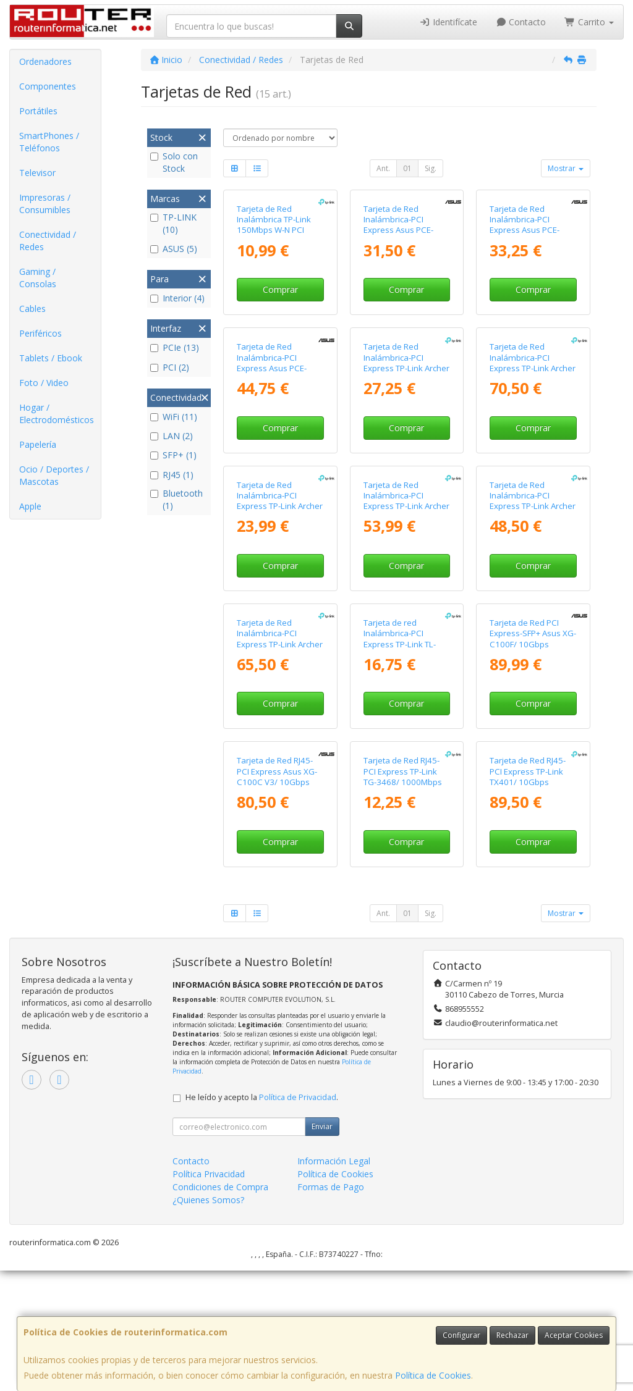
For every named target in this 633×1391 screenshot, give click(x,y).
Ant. (383, 168)
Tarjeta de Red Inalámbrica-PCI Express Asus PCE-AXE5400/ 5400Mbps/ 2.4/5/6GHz (531, 230)
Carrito (589, 22)
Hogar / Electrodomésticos (56, 413)
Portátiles (38, 111)
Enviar (322, 1126)
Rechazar (512, 1335)
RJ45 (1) (171, 475)
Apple (30, 506)
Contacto (521, 22)
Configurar (461, 1335)
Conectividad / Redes (47, 241)
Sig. (430, 168)
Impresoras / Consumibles (44, 203)
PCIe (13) (174, 347)
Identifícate (448, 22)
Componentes (47, 86)
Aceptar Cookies (574, 1335)
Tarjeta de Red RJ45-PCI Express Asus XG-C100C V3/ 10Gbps (277, 771)
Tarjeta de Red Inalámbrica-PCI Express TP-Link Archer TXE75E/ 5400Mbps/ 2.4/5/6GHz (280, 644)
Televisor (37, 173)
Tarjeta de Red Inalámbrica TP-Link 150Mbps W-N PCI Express (274, 224)
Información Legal (333, 1161)
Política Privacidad (208, 1174)
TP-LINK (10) (173, 223)
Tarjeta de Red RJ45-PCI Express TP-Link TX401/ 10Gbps (528, 771)
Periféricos (40, 333)
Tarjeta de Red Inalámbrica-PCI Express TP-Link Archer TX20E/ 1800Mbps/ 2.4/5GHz (280, 506)
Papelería (37, 444)
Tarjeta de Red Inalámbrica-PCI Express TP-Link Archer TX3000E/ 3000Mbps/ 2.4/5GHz (406, 506)
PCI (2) (169, 367)
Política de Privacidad (297, 1097)
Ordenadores (45, 61)
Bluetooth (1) (176, 499)
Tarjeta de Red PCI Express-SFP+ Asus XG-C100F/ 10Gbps (533, 633)
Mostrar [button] (566, 168)
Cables (32, 308)
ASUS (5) (173, 248)
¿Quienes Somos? (208, 1200)
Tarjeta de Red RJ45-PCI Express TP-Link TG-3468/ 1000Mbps (402, 771)
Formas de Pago (330, 1187)
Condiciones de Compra (220, 1187)
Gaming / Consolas (37, 278)
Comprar (280, 289)
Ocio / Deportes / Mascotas (54, 475)
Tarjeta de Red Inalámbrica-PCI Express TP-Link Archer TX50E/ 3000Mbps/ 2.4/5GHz (533, 506)
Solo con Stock (174, 162)
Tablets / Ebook (50, 358)
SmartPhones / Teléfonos (49, 142)
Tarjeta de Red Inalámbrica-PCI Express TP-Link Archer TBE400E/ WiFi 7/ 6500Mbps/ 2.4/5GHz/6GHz (533, 373)
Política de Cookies (433, 1375)
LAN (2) (171, 436)
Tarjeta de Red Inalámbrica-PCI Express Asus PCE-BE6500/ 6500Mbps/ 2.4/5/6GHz (276, 368)
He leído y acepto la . (261, 1097)
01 (407, 168)
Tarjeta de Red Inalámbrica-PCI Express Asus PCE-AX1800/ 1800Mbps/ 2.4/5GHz (402, 230)
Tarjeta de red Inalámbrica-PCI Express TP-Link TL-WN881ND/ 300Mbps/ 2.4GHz (404, 644)
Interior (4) (177, 298)
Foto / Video (44, 383)
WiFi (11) (173, 416)
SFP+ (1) (173, 455)
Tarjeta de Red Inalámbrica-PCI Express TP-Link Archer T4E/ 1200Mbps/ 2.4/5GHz (406, 368)
